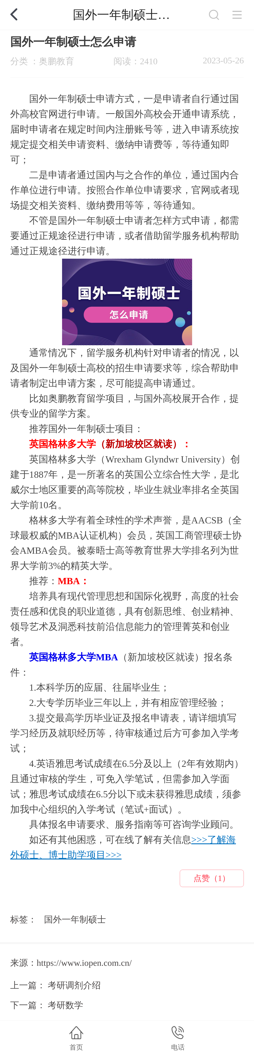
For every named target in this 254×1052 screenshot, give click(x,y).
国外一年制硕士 (75, 919)
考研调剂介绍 (74, 985)
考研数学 (65, 1005)
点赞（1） (211, 878)
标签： (23, 919)
